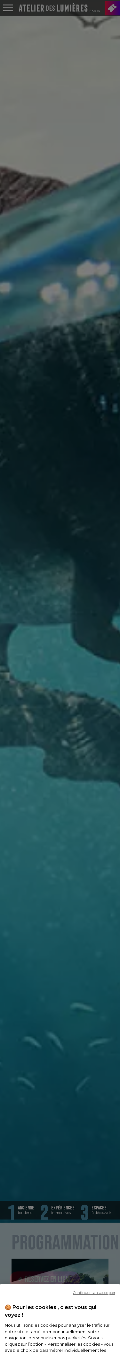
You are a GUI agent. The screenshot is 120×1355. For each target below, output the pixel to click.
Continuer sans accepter (94, 1304)
